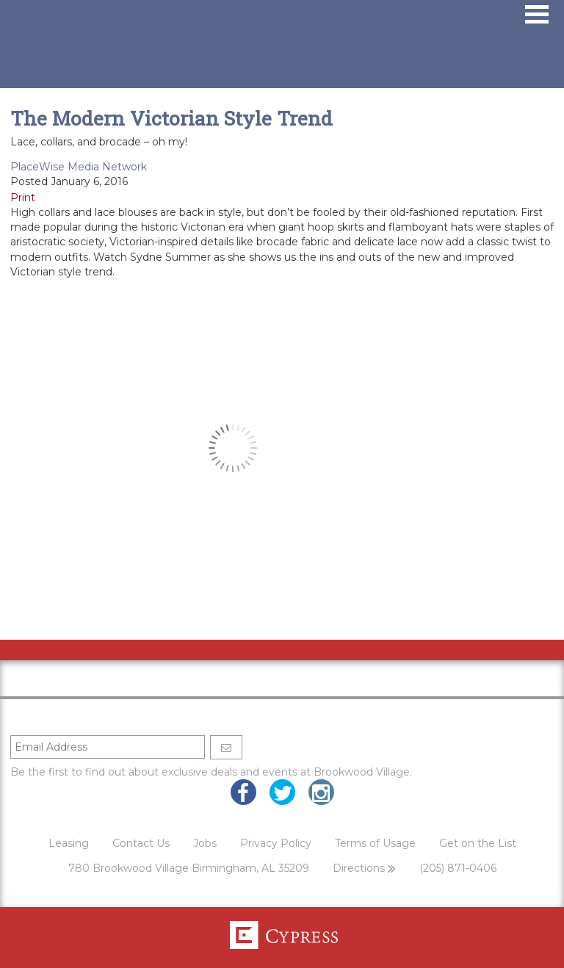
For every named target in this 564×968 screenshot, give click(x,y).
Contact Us (141, 843)
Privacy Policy (275, 843)
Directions (364, 868)
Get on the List (477, 843)
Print (22, 197)
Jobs (205, 843)
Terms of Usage (375, 843)
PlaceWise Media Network (78, 166)
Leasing (68, 843)
